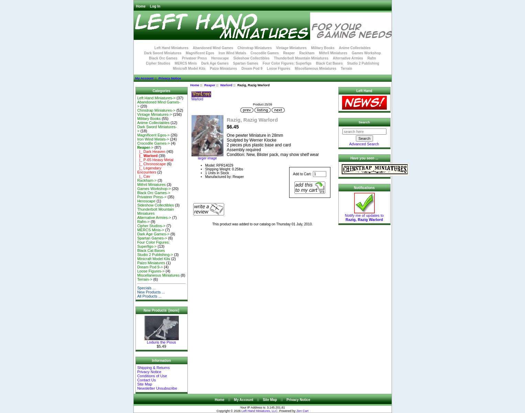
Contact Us (146, 380)
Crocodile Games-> (153, 143)
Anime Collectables (355, 48)
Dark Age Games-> (153, 234)
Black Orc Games (163, 58)
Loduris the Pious (161, 340)
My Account (144, 78)
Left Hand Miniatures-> (156, 98)
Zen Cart (302, 411)
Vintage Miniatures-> (154, 114)
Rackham (306, 53)
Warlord (226, 85)
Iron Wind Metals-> (153, 139)
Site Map (144, 384)
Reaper (209, 85)
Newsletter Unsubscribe (157, 388)
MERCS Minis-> (150, 230)
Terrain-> (144, 279)
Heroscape (220, 58)
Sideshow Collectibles (251, 58)
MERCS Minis (186, 63)
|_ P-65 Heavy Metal (155, 160)
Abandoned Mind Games (213, 48)
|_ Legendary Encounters (149, 170)
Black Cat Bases (329, 63)
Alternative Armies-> (154, 217)
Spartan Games (245, 63)
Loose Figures (278, 68)
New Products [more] (161, 310)
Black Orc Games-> (153, 193)
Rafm (372, 58)
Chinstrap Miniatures (255, 48)
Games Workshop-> (154, 189)
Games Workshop (366, 53)
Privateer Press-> (151, 197)
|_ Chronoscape (151, 164)
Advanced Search (364, 144)
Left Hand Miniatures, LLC (260, 411)
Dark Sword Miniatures (162, 53)
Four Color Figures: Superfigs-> (153, 244)
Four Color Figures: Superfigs (287, 63)
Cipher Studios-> (151, 226)
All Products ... (149, 296)
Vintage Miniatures (291, 48)
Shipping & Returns (153, 368)
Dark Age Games (215, 63)
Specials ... (146, 288)
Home (141, 6)
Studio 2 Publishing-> (155, 255)
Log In (155, 6)
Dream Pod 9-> (150, 267)
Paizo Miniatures (223, 68)
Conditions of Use (152, 376)
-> (145, 147)
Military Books (323, 48)
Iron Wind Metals (232, 53)
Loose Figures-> (151, 271)
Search (364, 122)
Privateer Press (194, 58)
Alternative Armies (348, 58)
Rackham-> (147, 180)
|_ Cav (143, 176)
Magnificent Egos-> (153, 135)
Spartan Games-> (152, 238)
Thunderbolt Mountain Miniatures (301, 58)
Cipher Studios (158, 63)
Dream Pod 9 (251, 68)
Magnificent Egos (200, 53)
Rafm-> (143, 222)
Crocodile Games (265, 53)
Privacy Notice (169, 78)
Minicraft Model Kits (189, 68)
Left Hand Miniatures (171, 48)
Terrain (346, 68)
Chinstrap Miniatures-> (156, 110)
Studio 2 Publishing (363, 63)
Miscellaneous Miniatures (315, 68)
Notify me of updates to (364, 216)
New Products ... (151, 292)
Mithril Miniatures (333, 53)
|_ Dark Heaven (151, 151)
